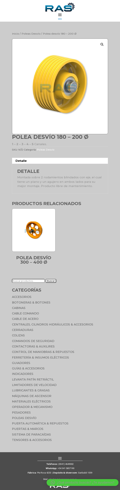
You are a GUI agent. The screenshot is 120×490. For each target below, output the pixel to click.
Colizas (18, 335)
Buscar (51, 280)
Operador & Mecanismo (32, 407)
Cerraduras (22, 330)
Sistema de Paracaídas (31, 434)
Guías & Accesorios (28, 368)
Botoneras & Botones (31, 302)
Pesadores (21, 412)
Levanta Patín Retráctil (33, 379)
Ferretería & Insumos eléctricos (40, 357)
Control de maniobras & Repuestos (43, 352)
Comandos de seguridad (33, 341)
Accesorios (21, 297)
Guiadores (21, 363)
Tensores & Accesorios (32, 440)
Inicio (15, 33)
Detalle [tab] (21, 160)
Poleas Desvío (31, 33)
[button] (102, 44)
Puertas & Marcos (27, 429)
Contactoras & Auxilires (33, 346)
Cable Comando (25, 313)
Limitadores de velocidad (34, 385)
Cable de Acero (25, 319)
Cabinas (18, 308)
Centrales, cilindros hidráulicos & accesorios (52, 324)
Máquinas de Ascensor (31, 396)
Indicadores (22, 374)
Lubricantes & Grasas (31, 390)
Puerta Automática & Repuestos (40, 423)
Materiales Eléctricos (31, 401)
